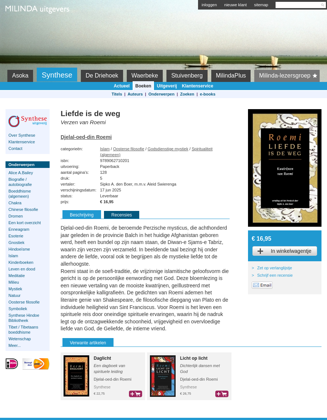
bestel (135, 394)
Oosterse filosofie (24, 302)
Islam (13, 256)
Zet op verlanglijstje (274, 268)
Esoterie (15, 236)
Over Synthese (21, 135)
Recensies (121, 215)
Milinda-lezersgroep (289, 75)
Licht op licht (194, 358)
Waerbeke (145, 75)
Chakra (14, 203)
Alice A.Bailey (20, 172)
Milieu (13, 282)
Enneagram (18, 229)
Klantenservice (197, 86)
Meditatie (16, 275)
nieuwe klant (235, 5)
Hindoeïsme (19, 249)
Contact (15, 148)
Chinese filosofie (23, 209)
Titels (117, 94)
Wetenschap (19, 339)
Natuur (14, 295)
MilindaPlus (231, 75)
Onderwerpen (161, 94)
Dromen (15, 216)
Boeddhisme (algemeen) (19, 193)
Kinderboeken (20, 262)
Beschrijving (82, 215)
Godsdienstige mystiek (168, 149)
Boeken (143, 86)
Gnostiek (16, 242)
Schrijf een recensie (275, 275)
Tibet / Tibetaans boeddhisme (23, 329)
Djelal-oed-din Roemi (86, 137)
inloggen (209, 5)
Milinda (21, 26)
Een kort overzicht (24, 222)
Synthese (57, 75)
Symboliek (17, 308)
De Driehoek (102, 75)
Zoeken (187, 94)
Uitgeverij (167, 86)
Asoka (20, 75)
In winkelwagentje (291, 251)
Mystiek (15, 289)
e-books (207, 94)
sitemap (261, 5)
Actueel (122, 86)
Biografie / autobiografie (20, 182)
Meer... (14, 345)
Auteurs (135, 94)
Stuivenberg (186, 75)
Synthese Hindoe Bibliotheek (23, 318)
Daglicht (102, 358)
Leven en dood (21, 269)
